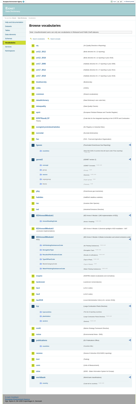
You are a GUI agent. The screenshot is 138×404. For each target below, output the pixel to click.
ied (37, 209)
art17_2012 (41, 70)
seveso (39, 353)
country (45, 383)
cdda (38, 88)
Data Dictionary (22, 18)
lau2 (38, 294)
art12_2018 (41, 58)
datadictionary (42, 100)
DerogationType (48, 250)
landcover (40, 282)
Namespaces (10, 51)
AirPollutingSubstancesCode (53, 245)
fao (37, 139)
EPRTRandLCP (43, 118)
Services (8, 47)
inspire (39, 276)
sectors (45, 321)
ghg (38, 191)
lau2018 (39, 300)
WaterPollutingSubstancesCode (54, 268)
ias (37, 203)
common (40, 94)
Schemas (8, 38)
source (45, 174)
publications (41, 340)
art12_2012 (41, 52)
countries (46, 151)
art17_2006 (41, 64)
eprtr (38, 112)
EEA (14, 1)
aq (37, 46)
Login (114, 1)
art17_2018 (41, 76)
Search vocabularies (39, 39)
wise (38, 371)
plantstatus (46, 316)
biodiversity (41, 82)
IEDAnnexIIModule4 (44, 237)
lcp (37, 306)
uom (38, 365)
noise (38, 334)
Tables (7, 30)
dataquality (41, 106)
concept (45, 165)
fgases (39, 145)
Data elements (10, 34)
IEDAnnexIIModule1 (44, 215)
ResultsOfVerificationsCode (52, 254)
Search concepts (55, 39)
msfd (38, 328)
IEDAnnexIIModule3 (44, 229)
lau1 (38, 288)
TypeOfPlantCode (49, 259)
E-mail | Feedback (12, 397)
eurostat (40, 133)
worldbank (40, 377)
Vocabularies (10, 43)
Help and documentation (14, 22)
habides (39, 197)
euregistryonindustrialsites (48, 127)
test (37, 359)
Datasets (8, 26)
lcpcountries (47, 312)
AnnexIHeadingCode (50, 221)
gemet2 (39, 160)
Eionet (14, 18)
